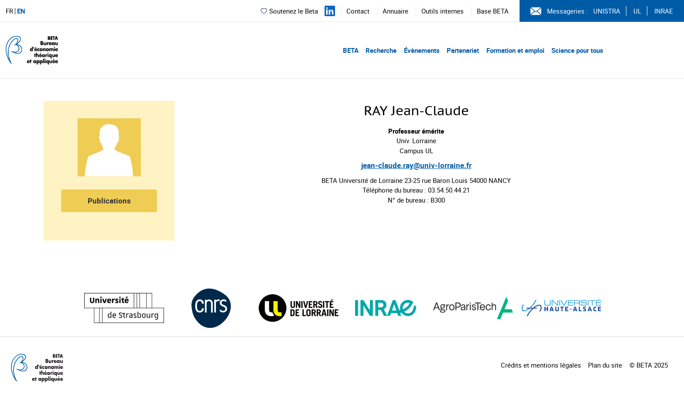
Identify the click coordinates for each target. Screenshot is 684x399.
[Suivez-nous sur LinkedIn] (330, 11)
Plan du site (605, 365)
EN (21, 11)
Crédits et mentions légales (541, 365)
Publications (109, 201)
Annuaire (395, 11)
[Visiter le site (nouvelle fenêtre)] (124, 308)
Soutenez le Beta (289, 11)
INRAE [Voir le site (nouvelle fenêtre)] (663, 11)
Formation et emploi (515, 50)
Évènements (422, 50)
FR (9, 11)
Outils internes (442, 11)
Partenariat (463, 50)
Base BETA (493, 11)
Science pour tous (577, 50)
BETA (351, 50)
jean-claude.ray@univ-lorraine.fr (416, 165)
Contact (357, 11)
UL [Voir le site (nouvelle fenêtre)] (637, 11)
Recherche (381, 50)
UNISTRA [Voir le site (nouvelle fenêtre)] (606, 11)
